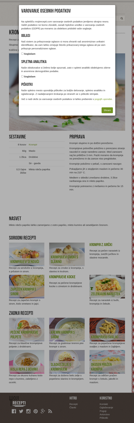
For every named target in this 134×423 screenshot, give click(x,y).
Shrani (107, 110)
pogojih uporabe (103, 99)
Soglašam (29, 53)
